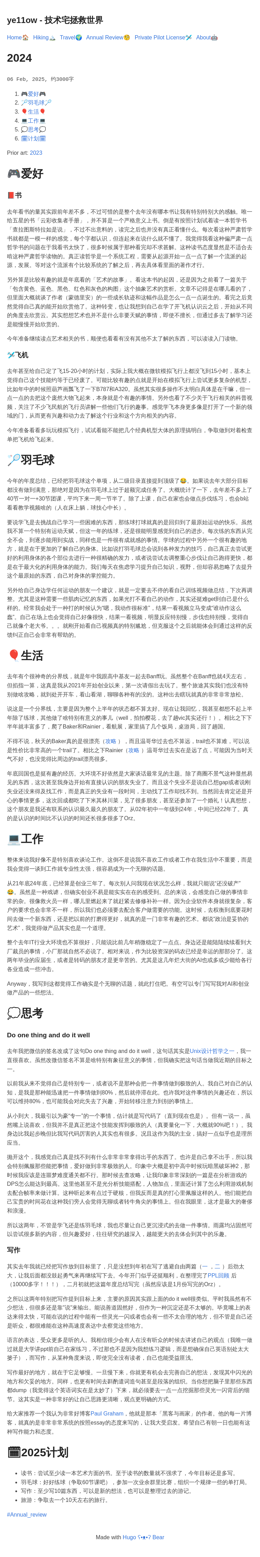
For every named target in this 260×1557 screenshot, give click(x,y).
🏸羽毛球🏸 (36, 102)
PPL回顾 (218, 1275)
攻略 (110, 741)
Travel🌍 (71, 37)
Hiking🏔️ (44, 37)
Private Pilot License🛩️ (163, 37)
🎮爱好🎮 (33, 93)
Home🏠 (18, 37)
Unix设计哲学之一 (212, 1051)
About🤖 (207, 37)
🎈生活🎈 (33, 111)
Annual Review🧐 (108, 37)
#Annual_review (27, 1514)
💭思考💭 (33, 129)
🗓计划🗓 (33, 138)
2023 (36, 152)
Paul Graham (107, 1413)
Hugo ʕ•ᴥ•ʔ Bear (143, 1537)
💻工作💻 (33, 120)
